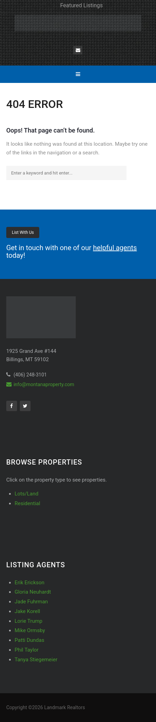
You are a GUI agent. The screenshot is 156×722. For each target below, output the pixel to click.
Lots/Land (26, 494)
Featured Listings (81, 5)
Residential (27, 503)
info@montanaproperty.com (40, 384)
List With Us (23, 232)
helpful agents (115, 248)
